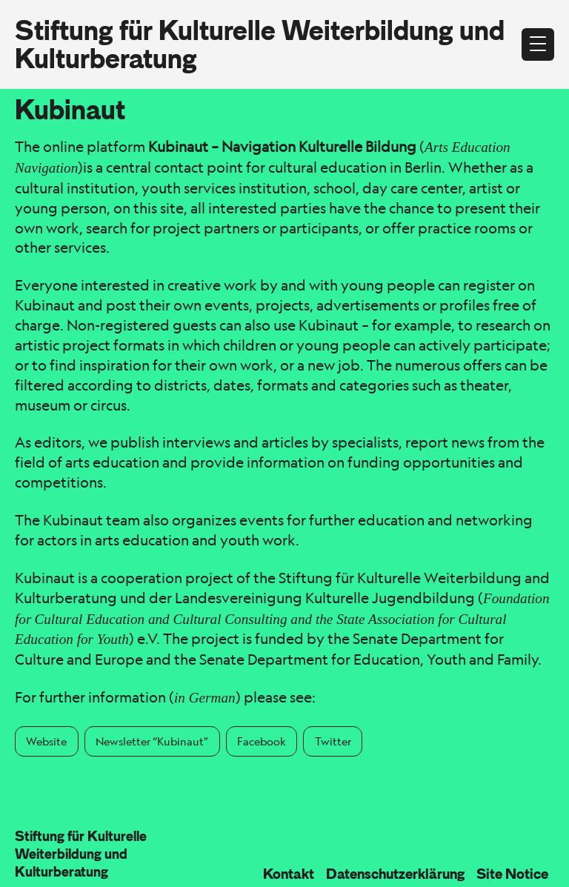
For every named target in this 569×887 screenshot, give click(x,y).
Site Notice (512, 873)
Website (46, 741)
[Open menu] (538, 44)
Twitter (333, 741)
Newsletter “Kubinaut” (152, 741)
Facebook (261, 741)
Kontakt (288, 873)
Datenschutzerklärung (395, 873)
